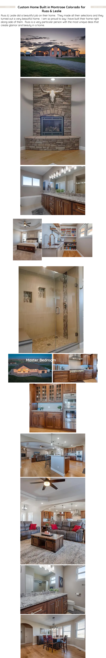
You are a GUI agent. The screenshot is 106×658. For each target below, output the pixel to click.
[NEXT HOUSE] (98, 7)
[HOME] (7, 7)
